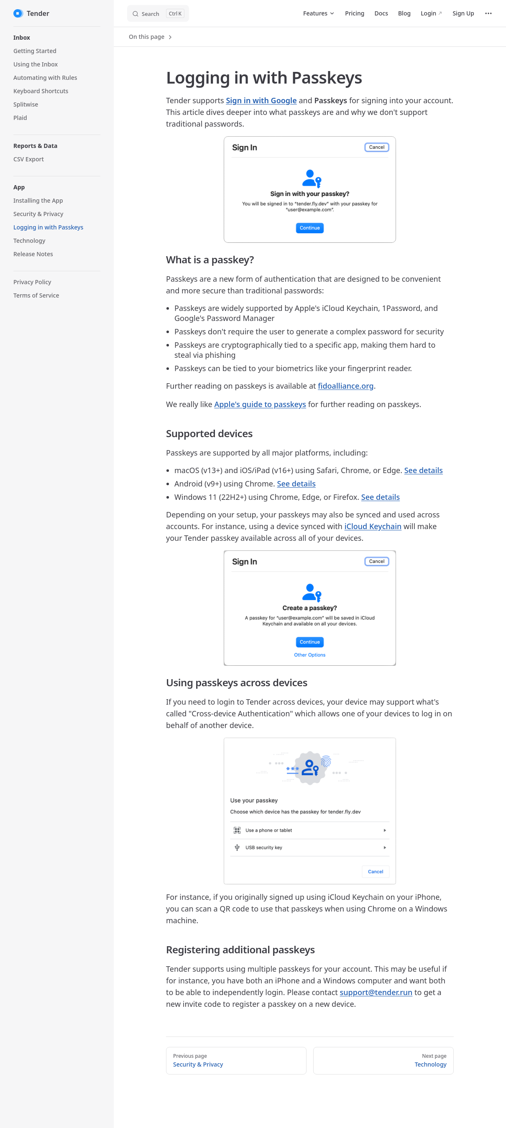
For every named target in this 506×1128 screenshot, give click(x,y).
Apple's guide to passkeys (260, 404)
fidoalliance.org (346, 386)
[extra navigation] (488, 13)
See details (423, 470)
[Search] (158, 13)
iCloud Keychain (373, 526)
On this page (151, 37)
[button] (56, 37)
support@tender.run (376, 992)
